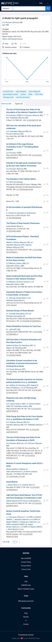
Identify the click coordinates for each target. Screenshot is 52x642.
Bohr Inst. (20, 443)
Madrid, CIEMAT (11, 522)
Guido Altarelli (11, 226)
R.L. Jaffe (9, 329)
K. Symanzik (19, 213)
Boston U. (16, 529)
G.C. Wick (9, 182)
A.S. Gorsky (10, 369)
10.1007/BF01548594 (13, 355)
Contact (26, 624)
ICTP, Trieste (23, 501)
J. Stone (9, 529)
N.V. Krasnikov (11, 115)
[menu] (40, 3)
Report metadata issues (26, 589)
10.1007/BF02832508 (13, 218)
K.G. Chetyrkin (11, 422)
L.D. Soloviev (30, 404)
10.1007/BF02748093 (13, 231)
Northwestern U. (17, 472)
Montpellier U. (35, 501)
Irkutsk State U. (21, 298)
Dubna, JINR (21, 263)
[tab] (8, 103)
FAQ (26, 581)
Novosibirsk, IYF (21, 314)
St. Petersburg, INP (25, 345)
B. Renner (27, 472)
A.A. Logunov (10, 404)
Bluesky (26, 617)
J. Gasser (9, 485)
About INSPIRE (26, 558)
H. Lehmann (10, 213)
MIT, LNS (17, 329)
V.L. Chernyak (11, 298)
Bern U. (16, 485)
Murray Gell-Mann (12, 469)
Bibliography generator (26, 601)
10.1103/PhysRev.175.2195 (15, 476)
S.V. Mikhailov (11, 263)
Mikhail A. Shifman (12, 242)
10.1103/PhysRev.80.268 (24, 189)
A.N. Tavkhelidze (16, 406)
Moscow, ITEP (25, 242)
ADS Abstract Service (15, 39)
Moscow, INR (17, 22)
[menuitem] (40, 3)
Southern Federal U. (23, 282)
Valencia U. (21, 517)
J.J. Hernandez (11, 517)
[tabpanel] (26, 326)
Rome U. (20, 226)
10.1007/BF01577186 (33, 120)
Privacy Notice (26, 566)
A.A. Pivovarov (7, 22)
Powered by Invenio (26, 635)
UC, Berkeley (18, 182)
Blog (26, 613)
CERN (19, 115)
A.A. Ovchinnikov (12, 131)
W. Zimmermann (30, 213)
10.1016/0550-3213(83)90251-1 (30, 321)
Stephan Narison (12, 501)
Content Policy (26, 562)
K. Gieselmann (24, 522)
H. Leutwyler (24, 485)
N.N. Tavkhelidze (12, 118)
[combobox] (28, 8)
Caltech (22, 469)
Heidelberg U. (16, 388)
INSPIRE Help (26, 585)
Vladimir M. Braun (12, 345)
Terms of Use (26, 569)
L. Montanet (17, 519)
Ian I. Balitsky (10, 385)
